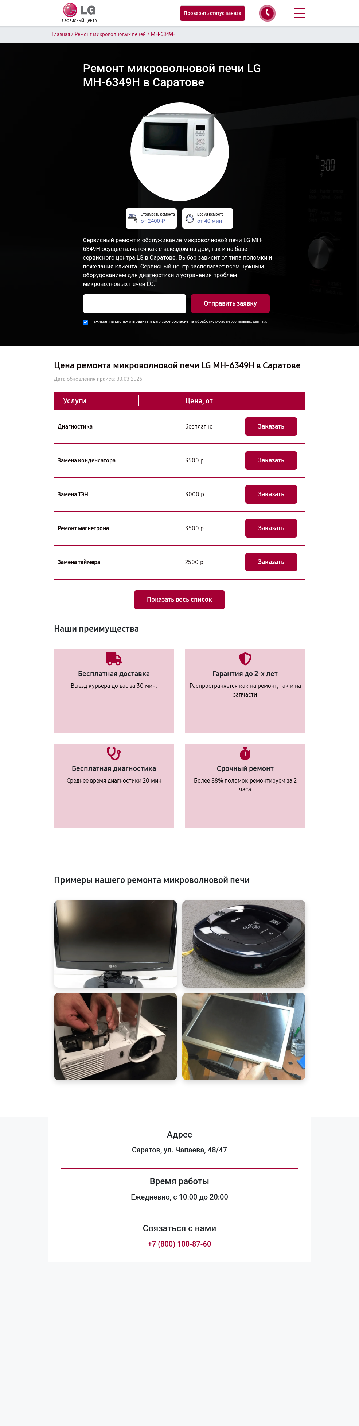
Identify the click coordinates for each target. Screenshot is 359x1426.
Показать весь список (179, 600)
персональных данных (246, 321)
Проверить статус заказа (212, 13)
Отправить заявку (230, 303)
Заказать (271, 426)
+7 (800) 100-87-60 (179, 1244)
